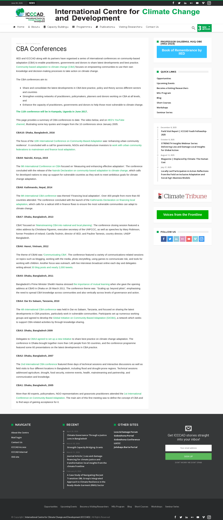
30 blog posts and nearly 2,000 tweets (52, 267)
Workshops (162, 107)
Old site (15, 456)
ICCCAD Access (18, 447)
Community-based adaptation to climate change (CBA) (45, 66)
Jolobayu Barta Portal (125, 447)
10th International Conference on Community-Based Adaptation (68, 141)
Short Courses (164, 102)
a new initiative (63, 338)
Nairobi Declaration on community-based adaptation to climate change (90, 170)
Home (18, 43)
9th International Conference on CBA (40, 166)
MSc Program (164, 92)
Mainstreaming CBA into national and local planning (64, 225)
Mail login (16, 437)
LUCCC (117, 443)
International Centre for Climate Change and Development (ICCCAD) (57, 517)
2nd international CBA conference (39, 364)
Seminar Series (164, 112)
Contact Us (16, 442)
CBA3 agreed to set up (43, 338)
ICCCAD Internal (19, 452)
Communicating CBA (55, 254)
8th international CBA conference (38, 195)
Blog (159, 97)
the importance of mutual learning (92, 284)
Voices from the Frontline (182, 214)
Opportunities (164, 78)
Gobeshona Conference (127, 439)
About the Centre (20, 432)
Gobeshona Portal (124, 435)
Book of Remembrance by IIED (182, 52)
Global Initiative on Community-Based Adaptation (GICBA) (84, 317)
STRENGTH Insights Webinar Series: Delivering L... (61, 3)
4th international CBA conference (38, 309)
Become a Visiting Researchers (172, 88)
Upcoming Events (166, 83)
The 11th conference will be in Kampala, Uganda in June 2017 (51, 111)
